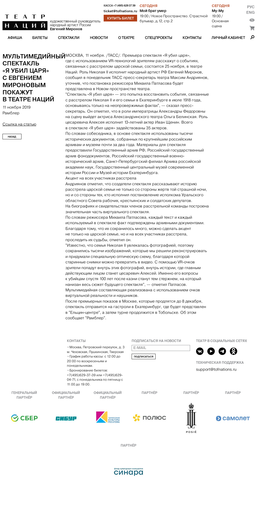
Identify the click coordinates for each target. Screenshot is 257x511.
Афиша (15, 38)
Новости (99, 38)
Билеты (39, 38)
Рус (251, 6)
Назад (12, 136)
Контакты (192, 38)
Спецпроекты (158, 38)
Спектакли (68, 38)
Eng (250, 12)
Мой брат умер (153, 10)
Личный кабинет (228, 38)
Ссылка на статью (19, 124)
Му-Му (218, 10)
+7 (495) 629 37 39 (124, 5)
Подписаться (143, 356)
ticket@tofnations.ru (120, 11)
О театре (126, 38)
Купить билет (120, 18)
